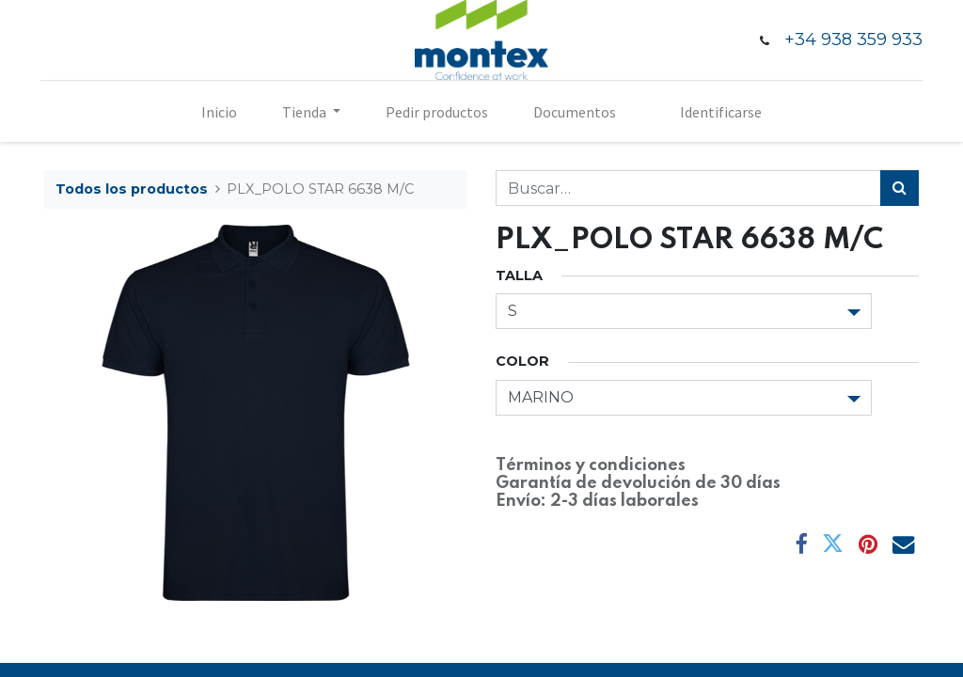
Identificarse (721, 111)
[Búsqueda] (899, 188)
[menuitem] (219, 112)
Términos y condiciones (591, 465)
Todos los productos (131, 189)
